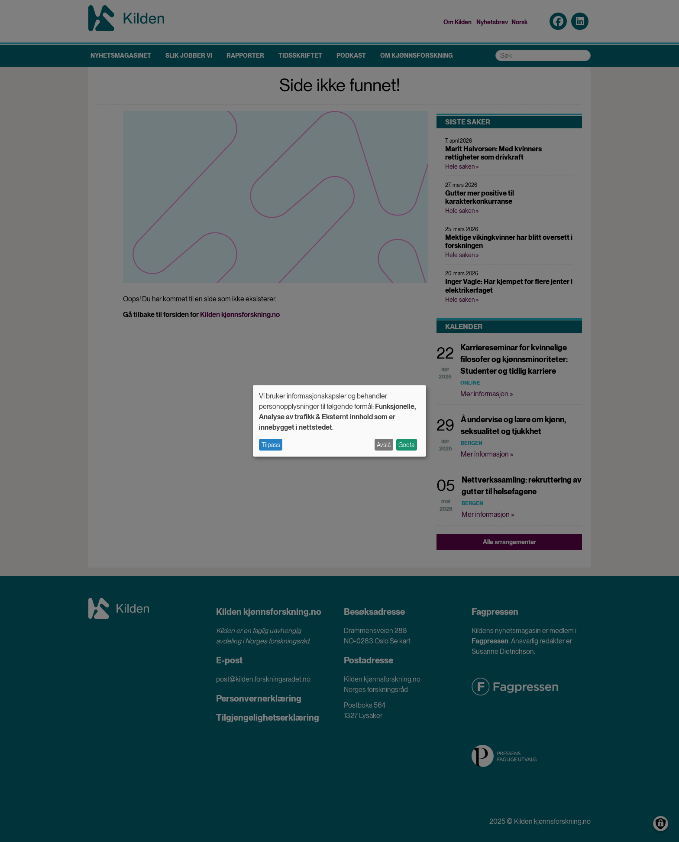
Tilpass (271, 444)
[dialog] (339, 421)
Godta (406, 444)
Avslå (384, 444)
